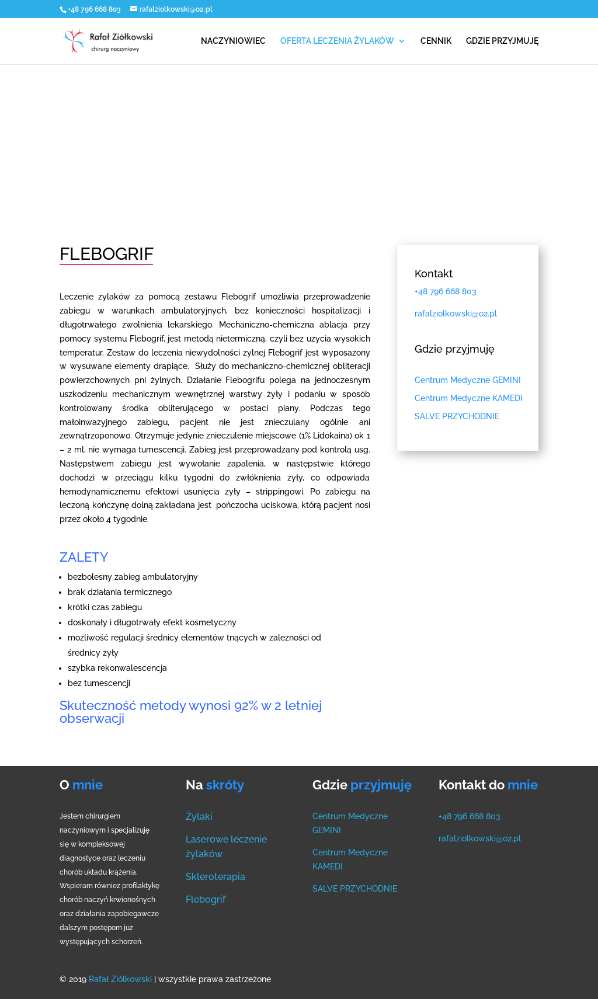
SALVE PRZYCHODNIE (354, 888)
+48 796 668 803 (95, 9)
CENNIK (435, 41)
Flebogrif (205, 899)
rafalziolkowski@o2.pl (480, 838)
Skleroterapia (215, 876)
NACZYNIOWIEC (233, 41)
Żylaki (199, 816)
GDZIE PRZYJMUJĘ (502, 41)
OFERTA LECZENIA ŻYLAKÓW (337, 41)
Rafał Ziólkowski (121, 979)
